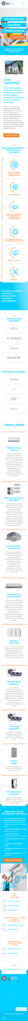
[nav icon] (23, 3)
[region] (14, 28)
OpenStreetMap (20, 1008)
